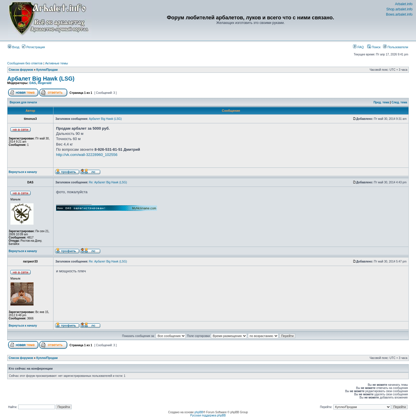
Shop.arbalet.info (399, 9)
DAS (32, 83)
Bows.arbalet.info (399, 14)
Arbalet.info (404, 4)
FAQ (358, 47)
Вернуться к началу (23, 172)
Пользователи (395, 47)
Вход (13, 47)
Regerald (44, 83)
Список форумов (21, 69)
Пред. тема (381, 102)
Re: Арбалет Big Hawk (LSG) (108, 182)
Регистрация (33, 47)
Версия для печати (23, 102)
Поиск (373, 47)
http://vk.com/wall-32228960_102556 (86, 154)
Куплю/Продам (47, 69)
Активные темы (56, 63)
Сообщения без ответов (24, 63)
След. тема (399, 102)
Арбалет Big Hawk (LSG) (41, 78)
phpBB (198, 412)
